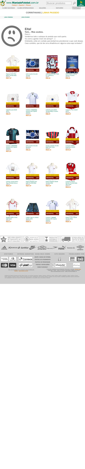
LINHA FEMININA (8, 17)
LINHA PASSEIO (25, 17)
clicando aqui (78, 269)
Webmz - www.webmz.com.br (21, 270)
